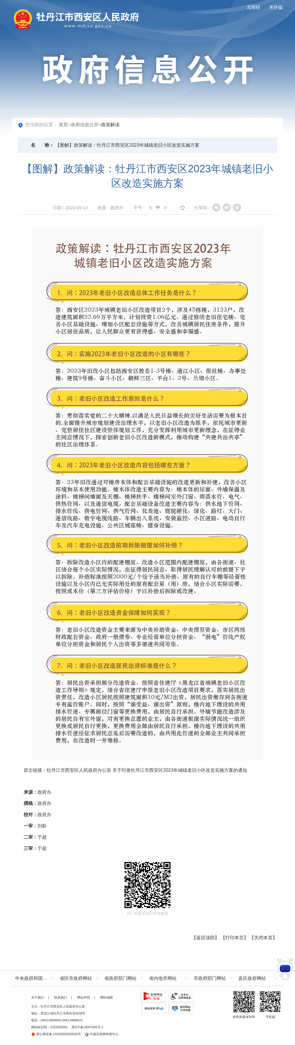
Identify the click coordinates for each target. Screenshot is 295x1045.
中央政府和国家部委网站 (36, 978)
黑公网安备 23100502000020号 (56, 1034)
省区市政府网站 (76, 978)
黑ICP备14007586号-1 (87, 1027)
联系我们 (60, 997)
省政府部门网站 (120, 978)
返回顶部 (205, 937)
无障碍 (253, 7)
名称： (42, 145)
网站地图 (106, 997)
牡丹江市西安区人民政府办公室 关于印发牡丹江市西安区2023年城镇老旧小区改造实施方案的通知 (147, 770)
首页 (63, 124)
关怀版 (276, 7)
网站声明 (83, 997)
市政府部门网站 (210, 978)
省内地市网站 (163, 978)
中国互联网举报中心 (101, 1034)
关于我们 (37, 997)
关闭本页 (263, 937)
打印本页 (234, 937)
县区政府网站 (252, 978)
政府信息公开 (85, 124)
